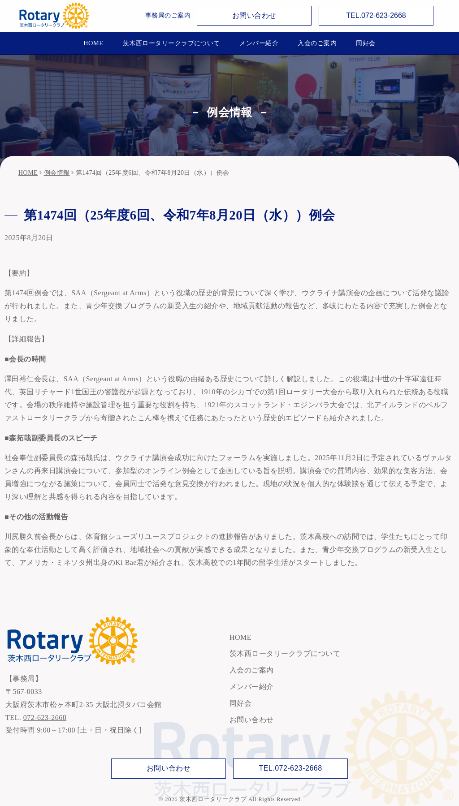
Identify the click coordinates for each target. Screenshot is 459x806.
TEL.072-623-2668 (376, 15)
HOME (93, 43)
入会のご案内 (317, 43)
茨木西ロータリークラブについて (171, 43)
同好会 (365, 43)
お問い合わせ (254, 15)
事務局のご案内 (168, 15)
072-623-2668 (44, 717)
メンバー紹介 (258, 43)
